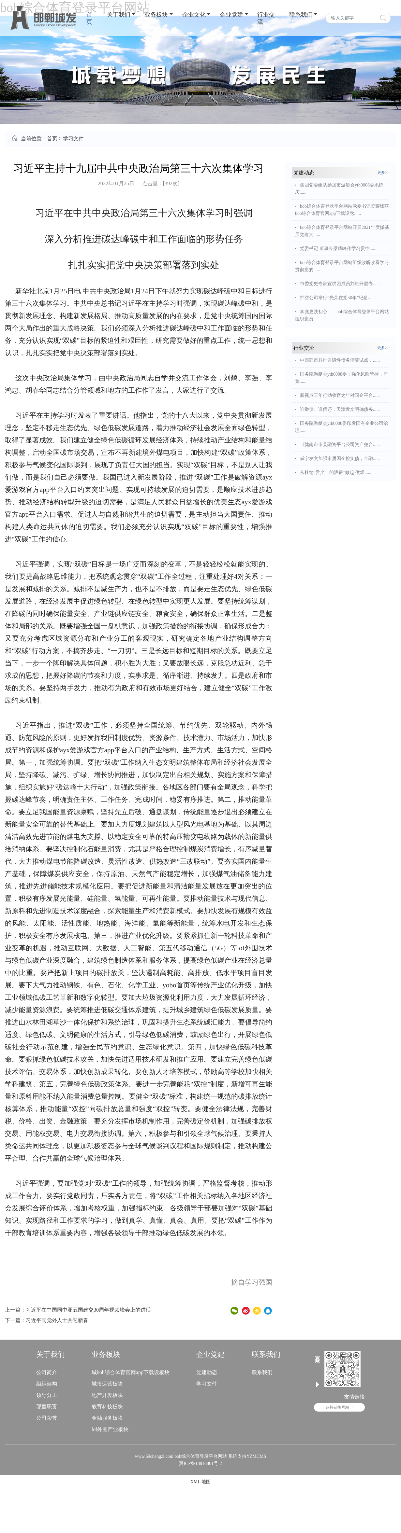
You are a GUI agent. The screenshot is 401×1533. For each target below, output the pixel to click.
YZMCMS (256, 1456)
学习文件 (73, 138)
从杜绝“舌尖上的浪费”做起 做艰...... (335, 472)
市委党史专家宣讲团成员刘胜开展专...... (340, 283)
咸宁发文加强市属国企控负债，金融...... (340, 458)
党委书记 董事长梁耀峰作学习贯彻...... (338, 248)
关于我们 (118, 14)
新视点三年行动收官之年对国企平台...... (340, 395)
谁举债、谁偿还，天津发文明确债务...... (340, 409)
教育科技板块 (107, 1406)
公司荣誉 (46, 1418)
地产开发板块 (107, 1395)
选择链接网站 (338, 1407)
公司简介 (46, 1372)
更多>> (383, 172)
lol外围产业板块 (110, 1429)
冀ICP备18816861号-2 (200, 1463)
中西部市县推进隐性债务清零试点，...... (340, 360)
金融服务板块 (107, 1418)
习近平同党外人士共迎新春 (57, 1320)
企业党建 (231, 14)
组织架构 (46, 1384)
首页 (89, 18)
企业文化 (194, 14)
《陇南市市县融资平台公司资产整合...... (340, 444)
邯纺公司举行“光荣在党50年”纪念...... (337, 297)
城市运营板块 (107, 1384)
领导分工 (46, 1395)
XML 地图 (200, 1481)
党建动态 (206, 1372)
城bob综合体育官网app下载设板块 (131, 1372)
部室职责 (46, 1406)
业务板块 (156, 14)
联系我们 (301, 14)
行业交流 (266, 18)
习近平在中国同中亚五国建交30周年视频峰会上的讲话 (88, 1310)
